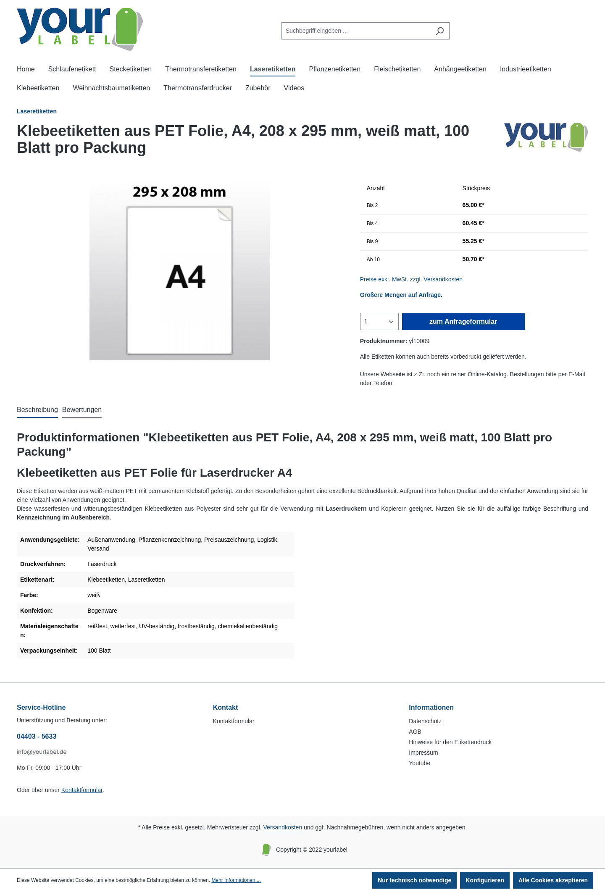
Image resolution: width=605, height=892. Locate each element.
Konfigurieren (485, 880)
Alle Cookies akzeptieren (553, 880)
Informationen (431, 707)
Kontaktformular (82, 790)
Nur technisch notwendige (414, 880)
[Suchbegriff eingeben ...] (355, 30)
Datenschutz (425, 721)
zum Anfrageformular (463, 321)
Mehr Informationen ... (235, 880)
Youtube (419, 763)
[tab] (37, 410)
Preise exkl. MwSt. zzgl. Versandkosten (411, 279)
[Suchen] (440, 30)
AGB (415, 731)
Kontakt (225, 707)
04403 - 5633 (36, 736)
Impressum (423, 752)
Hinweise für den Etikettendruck (450, 742)
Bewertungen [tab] (82, 409)
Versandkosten (282, 827)
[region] (180, 270)
